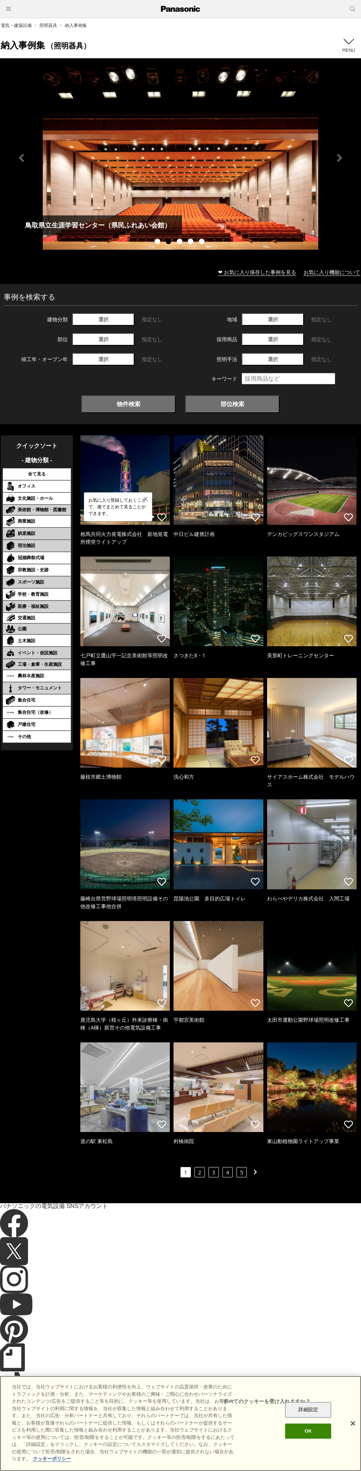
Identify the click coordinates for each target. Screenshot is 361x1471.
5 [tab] (202, 242)
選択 (103, 319)
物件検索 (128, 404)
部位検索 (232, 404)
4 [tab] (191, 242)
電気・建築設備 (16, 25)
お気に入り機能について (332, 272)
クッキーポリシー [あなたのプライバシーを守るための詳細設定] (52, 1458)
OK (308, 1431)
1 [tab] (158, 242)
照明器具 (48, 25)
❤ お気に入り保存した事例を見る (257, 272)
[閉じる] (353, 1423)
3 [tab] (180, 242)
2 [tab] (169, 242)
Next (339, 157)
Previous (21, 157)
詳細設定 (308, 1410)
